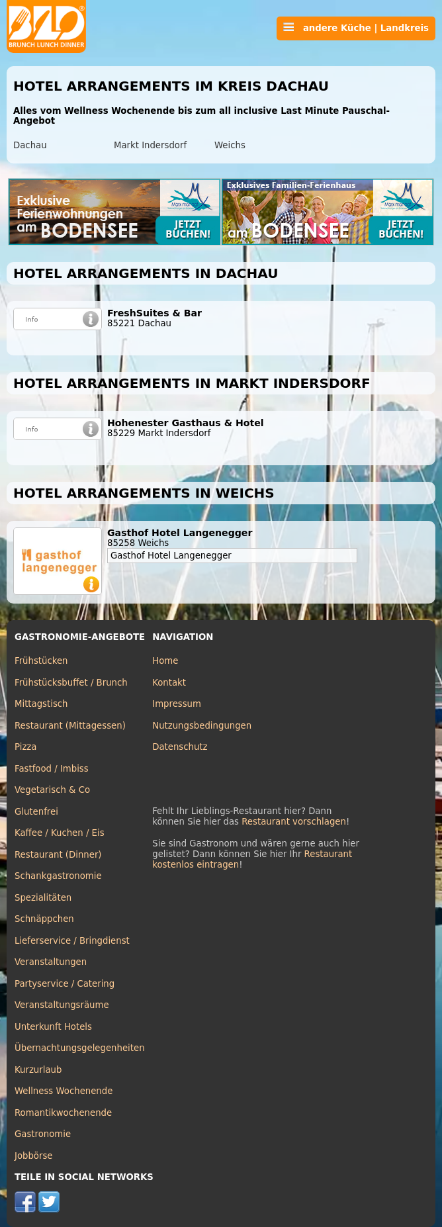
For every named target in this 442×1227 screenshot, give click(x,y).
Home (165, 661)
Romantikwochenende (63, 1113)
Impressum (176, 704)
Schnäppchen (44, 919)
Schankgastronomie (58, 876)
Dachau (30, 145)
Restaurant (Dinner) (58, 855)
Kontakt (169, 683)
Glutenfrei (36, 812)
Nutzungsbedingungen (201, 726)
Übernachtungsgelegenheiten (80, 1048)
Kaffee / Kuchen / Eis (60, 833)
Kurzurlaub (38, 1070)
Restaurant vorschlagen (294, 822)
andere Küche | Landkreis (356, 28)
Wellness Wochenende (63, 1091)
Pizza (25, 747)
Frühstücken (41, 661)
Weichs (229, 145)
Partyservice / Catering (64, 984)
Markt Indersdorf (150, 145)
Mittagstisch (41, 704)
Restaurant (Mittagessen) (70, 726)
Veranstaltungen (51, 962)
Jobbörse (34, 1156)
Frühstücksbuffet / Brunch (71, 683)
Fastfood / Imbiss (52, 769)
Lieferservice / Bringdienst (72, 941)
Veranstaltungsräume (62, 1005)
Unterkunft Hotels (53, 1027)
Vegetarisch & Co (52, 790)
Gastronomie (43, 1134)
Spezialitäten (43, 898)
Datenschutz (179, 747)
